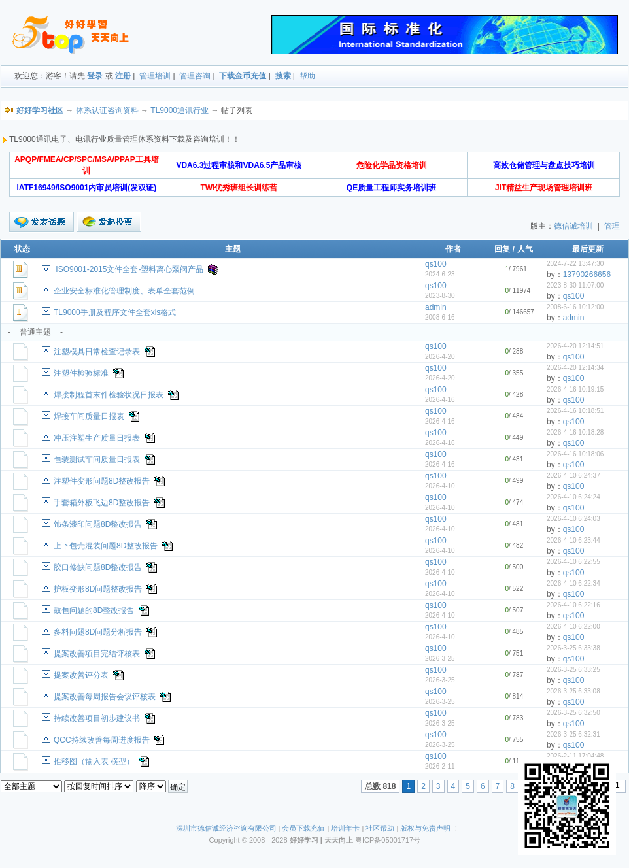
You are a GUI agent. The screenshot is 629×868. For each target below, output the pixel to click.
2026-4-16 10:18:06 (575, 454)
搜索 (283, 75)
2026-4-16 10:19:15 (575, 389)
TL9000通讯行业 (179, 110)
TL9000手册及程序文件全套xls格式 (115, 312)
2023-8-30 (440, 295)
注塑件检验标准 (81, 373)
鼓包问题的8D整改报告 (94, 610)
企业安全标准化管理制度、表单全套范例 (124, 290)
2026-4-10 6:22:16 (573, 605)
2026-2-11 (440, 766)
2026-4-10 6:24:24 (573, 497)
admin (436, 307)
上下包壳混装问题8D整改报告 (106, 545)
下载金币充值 (242, 75)
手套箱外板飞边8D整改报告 (102, 502)
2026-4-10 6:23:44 (573, 540)
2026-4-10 (440, 486)
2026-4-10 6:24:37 (573, 475)
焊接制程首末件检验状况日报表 (108, 394)
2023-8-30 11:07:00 (575, 285)
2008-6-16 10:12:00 (575, 306)
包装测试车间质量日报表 (97, 459)
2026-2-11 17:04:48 (575, 756)
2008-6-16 (440, 317)
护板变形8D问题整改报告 (98, 588)
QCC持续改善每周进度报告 (102, 739)
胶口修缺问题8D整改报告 (98, 567)
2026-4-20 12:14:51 (575, 346)
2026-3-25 (440, 658)
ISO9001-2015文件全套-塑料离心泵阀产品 (129, 269)
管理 (612, 226)
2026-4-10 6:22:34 (573, 583)
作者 (453, 249)
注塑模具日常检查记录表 (97, 351)
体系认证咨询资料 (107, 110)
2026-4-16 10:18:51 (575, 410)
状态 (22, 249)
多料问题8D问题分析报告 (98, 632)
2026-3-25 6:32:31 (573, 734)
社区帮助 (380, 828)
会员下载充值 (303, 828)
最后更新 (588, 249)
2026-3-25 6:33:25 (573, 669)
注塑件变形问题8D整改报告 (102, 481)
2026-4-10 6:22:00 (573, 626)
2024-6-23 (440, 274)
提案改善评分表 (81, 675)
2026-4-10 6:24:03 (573, 518)
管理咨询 (195, 75)
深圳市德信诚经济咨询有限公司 (226, 828)
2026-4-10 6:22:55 (573, 561)
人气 (525, 249)
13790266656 (587, 274)
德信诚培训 (573, 226)
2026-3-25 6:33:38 (573, 648)
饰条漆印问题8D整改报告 (98, 524)
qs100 (436, 264)
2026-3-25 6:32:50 (573, 712)
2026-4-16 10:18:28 (575, 432)
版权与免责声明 (425, 828)
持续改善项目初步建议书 (97, 718)
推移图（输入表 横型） (94, 761)
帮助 (307, 75)
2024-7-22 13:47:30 (575, 263)
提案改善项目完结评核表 (97, 653)
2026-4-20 (440, 356)
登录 (95, 75)
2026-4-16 (440, 399)
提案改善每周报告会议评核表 (105, 696)
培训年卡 (345, 828)
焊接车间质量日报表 (89, 416)
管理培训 (155, 75)
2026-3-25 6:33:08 (573, 691)
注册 (123, 75)
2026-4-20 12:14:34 (575, 367)
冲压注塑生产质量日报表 (97, 437)
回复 (502, 249)
